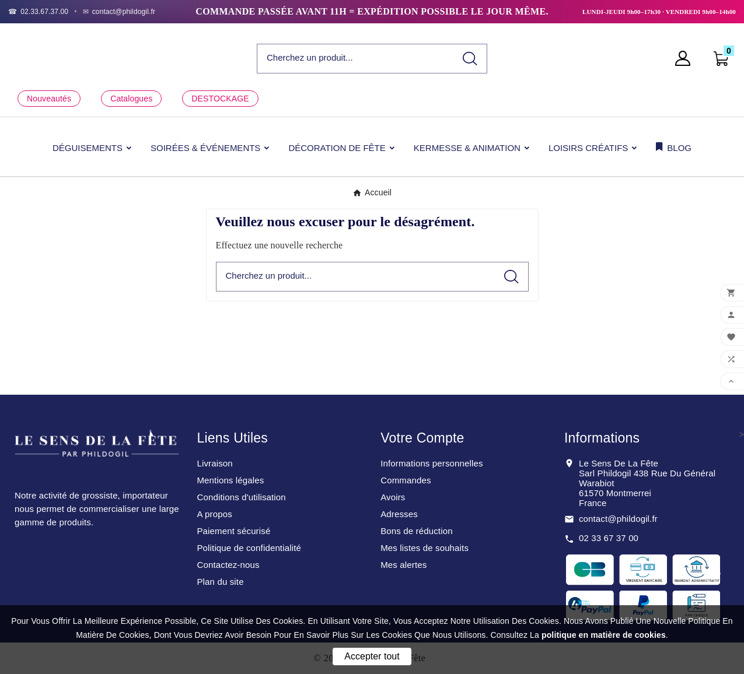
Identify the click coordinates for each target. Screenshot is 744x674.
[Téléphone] (38, 12)
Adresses (399, 514)
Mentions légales (230, 480)
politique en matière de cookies (604, 635)
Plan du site (220, 582)
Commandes (405, 480)
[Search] (470, 58)
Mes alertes (403, 565)
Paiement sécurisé (233, 531)
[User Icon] (686, 58)
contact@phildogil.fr (618, 519)
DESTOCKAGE (220, 98)
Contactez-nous (228, 565)
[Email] (119, 12)
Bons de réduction (416, 531)
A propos (214, 514)
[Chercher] (355, 58)
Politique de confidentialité (249, 548)
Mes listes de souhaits (424, 548)
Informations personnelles (431, 463)
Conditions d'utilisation (241, 497)
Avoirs (392, 497)
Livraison (214, 463)
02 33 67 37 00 (608, 538)
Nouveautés (49, 98)
